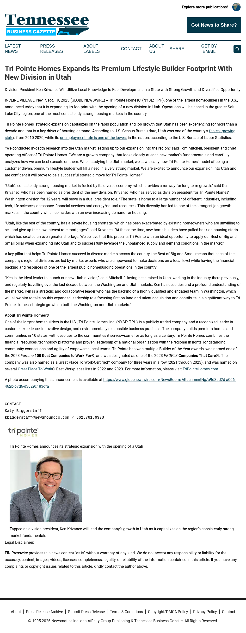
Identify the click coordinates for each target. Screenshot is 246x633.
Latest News (13, 49)
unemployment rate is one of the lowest (93, 137)
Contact (131, 48)
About (16, 611)
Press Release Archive (44, 611)
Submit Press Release (86, 611)
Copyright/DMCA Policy (168, 611)
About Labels (92, 49)
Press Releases (51, 49)
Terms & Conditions (126, 611)
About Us (156, 49)
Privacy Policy (205, 611)
